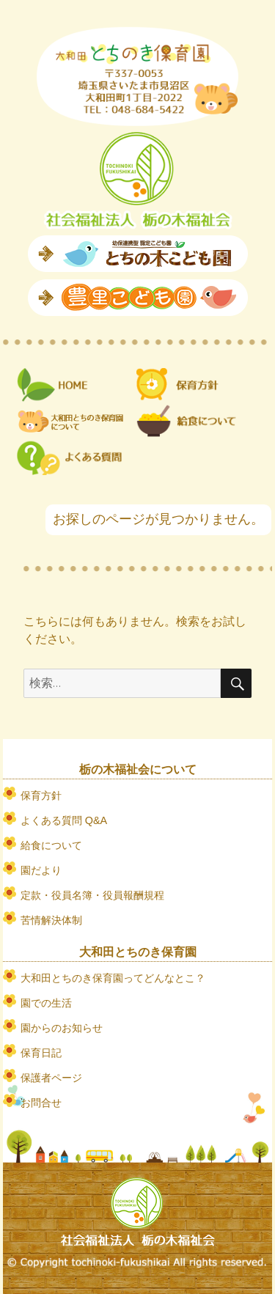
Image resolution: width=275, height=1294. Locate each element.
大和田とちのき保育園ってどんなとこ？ (113, 978)
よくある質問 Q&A (64, 820)
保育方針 (41, 795)
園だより (41, 870)
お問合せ (41, 1103)
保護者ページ (51, 1078)
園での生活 (46, 1003)
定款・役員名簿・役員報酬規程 (92, 895)
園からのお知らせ (62, 1028)
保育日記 (41, 1053)
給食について (51, 845)
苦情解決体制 (51, 920)
